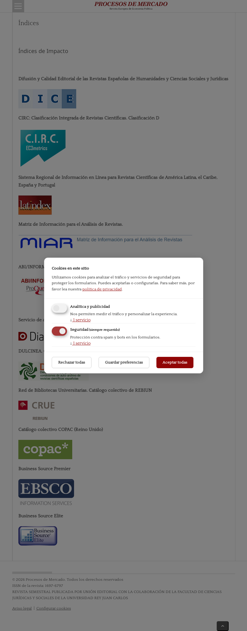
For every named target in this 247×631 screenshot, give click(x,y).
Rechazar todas (71, 362)
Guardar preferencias (124, 362)
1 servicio (80, 320)
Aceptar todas (175, 362)
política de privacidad (102, 289)
